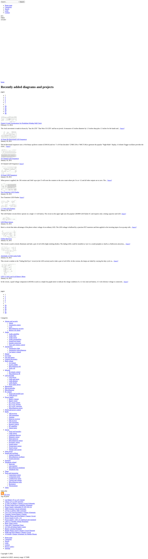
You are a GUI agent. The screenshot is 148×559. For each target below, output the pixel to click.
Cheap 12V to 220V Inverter (14, 501)
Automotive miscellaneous (17, 350)
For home (8, 356)
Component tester (14, 477)
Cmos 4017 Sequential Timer (14, 525)
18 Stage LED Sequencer (9, 175)
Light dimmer (13, 381)
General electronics (11, 359)
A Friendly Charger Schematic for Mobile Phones (21, 534)
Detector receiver (14, 419)
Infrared (7, 370)
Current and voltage (15, 480)
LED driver (12, 377)
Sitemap (7, 548)
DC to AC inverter (15, 404)
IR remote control (14, 372)
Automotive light (14, 348)
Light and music (14, 379)
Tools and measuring (11, 473)
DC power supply (14, 402)
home (2, 82)
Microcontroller (10, 388)
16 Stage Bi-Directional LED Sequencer (14, 139)
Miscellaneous (9, 390)
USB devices (13, 395)
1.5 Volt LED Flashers (8, 208)
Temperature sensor (15, 446)
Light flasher (13, 383)
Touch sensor (13, 448)
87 (5, 111)
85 (5, 108)
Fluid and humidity (15, 431)
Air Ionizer (12, 363)
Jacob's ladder (13, 365)
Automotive (8, 346)
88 (5, 113)
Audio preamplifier (15, 339)
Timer (7, 471)
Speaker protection (15, 343)
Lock (10, 327)
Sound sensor (13, 444)
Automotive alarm (15, 325)
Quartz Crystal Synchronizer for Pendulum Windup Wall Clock (21, 123)
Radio (7, 412)
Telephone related (10, 462)
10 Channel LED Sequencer (10, 158)
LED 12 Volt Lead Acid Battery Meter (13, 276)
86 (5, 110)
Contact (7, 12)
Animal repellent (14, 455)
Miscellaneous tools (15, 482)
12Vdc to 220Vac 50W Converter (15, 511)
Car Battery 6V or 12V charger (15, 500)
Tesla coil (12, 368)
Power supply (9, 397)
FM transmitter (14, 422)
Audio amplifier (14, 334)
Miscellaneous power (16, 408)
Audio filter (12, 336)
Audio (7, 332)
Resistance (12, 484)
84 (5, 106)
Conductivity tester (15, 478)
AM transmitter (14, 415)
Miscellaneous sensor (16, 440)
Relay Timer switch (11, 523)
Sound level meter (15, 341)
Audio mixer (13, 337)
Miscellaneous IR (14, 374)
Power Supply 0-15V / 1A (13, 518)
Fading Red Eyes (6, 239)
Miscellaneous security (16, 328)
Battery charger (14, 399)
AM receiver (13, 413)
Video (7, 487)
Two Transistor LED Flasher (10, 192)
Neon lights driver (15, 384)
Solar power (9, 451)
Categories (8, 7)
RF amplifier (13, 426)
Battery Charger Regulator (13, 529)
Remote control (14, 424)
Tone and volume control (17, 345)
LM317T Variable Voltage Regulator (16, 521)
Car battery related (15, 352)
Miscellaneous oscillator (17, 457)
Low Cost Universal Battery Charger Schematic (20, 512)
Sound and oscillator (11, 453)
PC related (8, 392)
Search (7, 9)
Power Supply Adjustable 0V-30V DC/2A (18, 507)
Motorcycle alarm (14, 330)
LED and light (9, 375)
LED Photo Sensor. (7, 222)
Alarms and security (11, 321)
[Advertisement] (9, 51)
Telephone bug (13, 469)
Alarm (11, 323)
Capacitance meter (15, 475)
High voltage (9, 361)
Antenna (11, 417)
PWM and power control (13, 410)
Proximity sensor (14, 442)
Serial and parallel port (16, 393)
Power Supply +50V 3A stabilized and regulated (20, 520)
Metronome (8, 386)
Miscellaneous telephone (17, 468)
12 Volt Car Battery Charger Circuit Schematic (20, 503)
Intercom (12, 464)
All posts (5, 494)
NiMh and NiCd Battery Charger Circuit (18, 532)
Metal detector (13, 439)
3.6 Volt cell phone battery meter (15, 527)
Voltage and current (15, 449)
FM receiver (13, 421)
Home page (8, 5)
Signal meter (13, 428)
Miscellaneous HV (15, 366)
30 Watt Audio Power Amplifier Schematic (18, 505)
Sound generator (14, 459)
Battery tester (13, 401)
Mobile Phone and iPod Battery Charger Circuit (20, 516)
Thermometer (13, 486)
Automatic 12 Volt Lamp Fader (11, 256)
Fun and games (10, 357)
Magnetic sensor (14, 437)
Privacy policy (9, 546)
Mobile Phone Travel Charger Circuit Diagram (20, 530)
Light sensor (13, 433)
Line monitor (13, 466)
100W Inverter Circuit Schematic (15, 509)
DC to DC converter (15, 406)
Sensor (7, 430)
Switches (8, 460)
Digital (7, 354)
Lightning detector (15, 435)
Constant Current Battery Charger (16, 514)
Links (6, 11)
